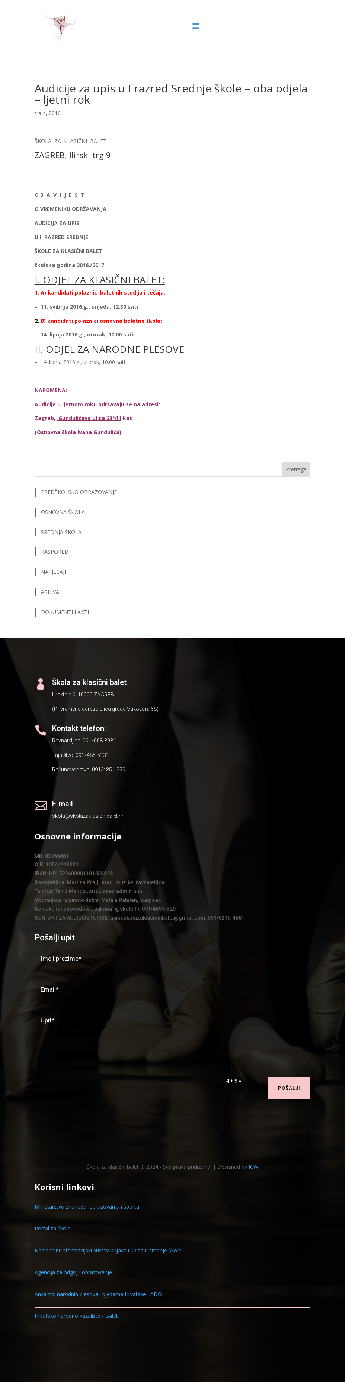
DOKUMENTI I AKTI (65, 611)
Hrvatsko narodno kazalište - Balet (76, 1315)
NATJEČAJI (54, 571)
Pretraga (296, 469)
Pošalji (289, 1088)
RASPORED (55, 551)
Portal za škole (52, 1228)
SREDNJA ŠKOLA (61, 532)
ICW (253, 1166)
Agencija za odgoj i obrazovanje (73, 1272)
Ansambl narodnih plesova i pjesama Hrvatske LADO (98, 1294)
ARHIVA (50, 591)
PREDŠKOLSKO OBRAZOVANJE (79, 491)
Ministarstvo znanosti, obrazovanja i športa (87, 1206)
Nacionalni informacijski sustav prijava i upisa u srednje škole (108, 1250)
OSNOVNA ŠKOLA (63, 512)
